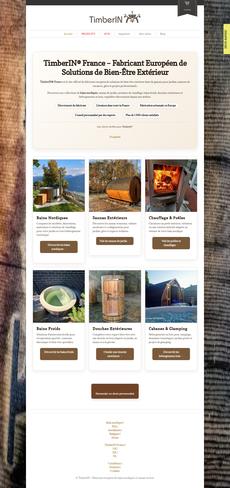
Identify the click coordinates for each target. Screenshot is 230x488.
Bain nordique (114, 422)
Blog (162, 33)
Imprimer (124, 33)
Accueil (68, 33)
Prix (114, 426)
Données (114, 467)
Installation (114, 430)
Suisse (115, 437)
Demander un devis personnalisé (115, 393)
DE (114, 452)
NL (115, 456)
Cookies (115, 471)
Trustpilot (115, 137)
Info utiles (145, 33)
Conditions (114, 463)
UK (114, 448)
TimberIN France (114, 445)
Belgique (114, 434)
